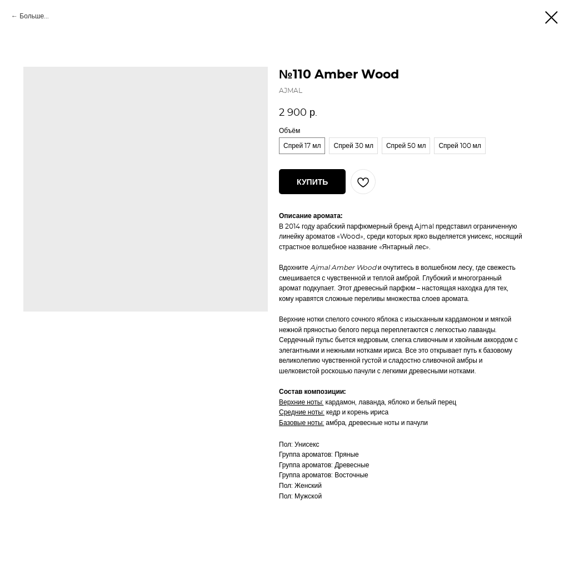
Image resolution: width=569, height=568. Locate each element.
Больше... (34, 16)
